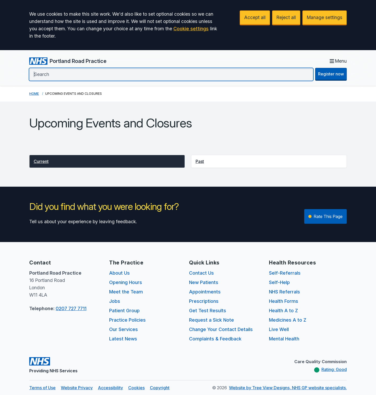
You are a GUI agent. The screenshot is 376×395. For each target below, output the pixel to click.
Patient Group (124, 310)
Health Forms (283, 301)
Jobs (114, 301)
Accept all (255, 17)
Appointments (205, 291)
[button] (107, 161)
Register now (331, 73)
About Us (119, 273)
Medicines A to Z (287, 320)
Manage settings (324, 17)
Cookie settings (191, 28)
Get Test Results (207, 310)
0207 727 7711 (71, 308)
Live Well (279, 329)
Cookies (136, 387)
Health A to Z (283, 310)
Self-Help (279, 282)
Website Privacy (77, 387)
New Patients (203, 282)
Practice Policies (127, 320)
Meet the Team (126, 291)
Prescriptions (204, 301)
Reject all (286, 17)
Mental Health (284, 338)
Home (34, 94)
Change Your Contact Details (221, 329)
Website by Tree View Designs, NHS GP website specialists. (288, 387)
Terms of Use (42, 387)
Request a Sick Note (211, 320)
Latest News (123, 338)
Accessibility (110, 387)
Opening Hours (125, 282)
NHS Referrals (284, 291)
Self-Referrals (285, 273)
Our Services (123, 329)
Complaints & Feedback (215, 338)
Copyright (159, 387)
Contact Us (201, 273)
